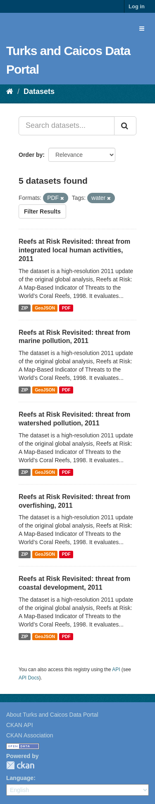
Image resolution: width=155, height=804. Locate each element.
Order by (31, 154)
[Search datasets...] (66, 125)
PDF (66, 307)
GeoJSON (45, 307)
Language (19, 778)
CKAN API (19, 725)
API (116, 669)
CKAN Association (29, 735)
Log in (137, 6)
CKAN (20, 765)
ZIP (24, 307)
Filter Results (42, 211)
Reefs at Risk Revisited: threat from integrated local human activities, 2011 (74, 250)
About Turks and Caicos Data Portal (52, 714)
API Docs (29, 678)
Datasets (39, 91)
